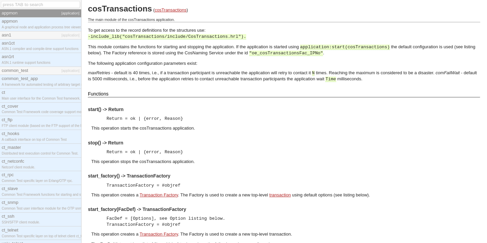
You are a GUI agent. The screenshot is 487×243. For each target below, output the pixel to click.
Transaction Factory (159, 194)
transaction (280, 194)
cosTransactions (170, 9)
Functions (98, 94)
